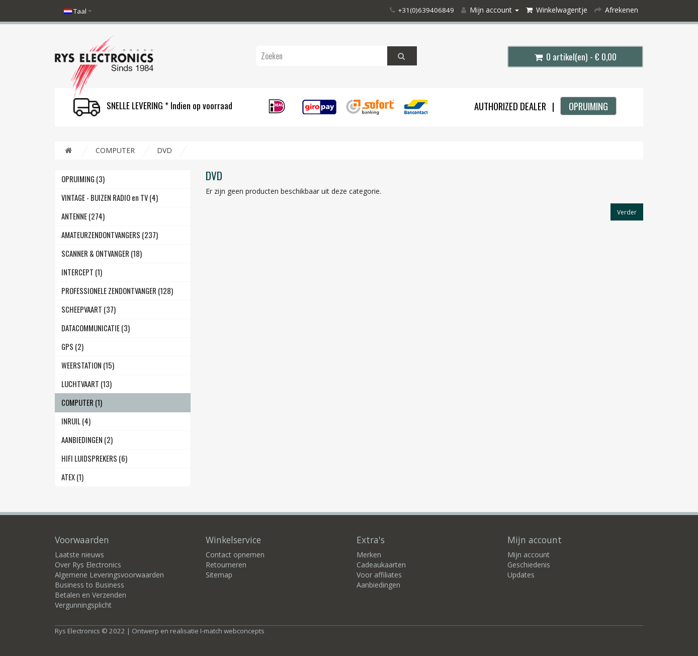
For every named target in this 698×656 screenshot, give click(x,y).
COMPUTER (115, 150)
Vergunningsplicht (83, 605)
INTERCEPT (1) (81, 272)
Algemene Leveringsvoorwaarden (109, 574)
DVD (164, 150)
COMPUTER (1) (81, 402)
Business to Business (89, 585)
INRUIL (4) (76, 421)
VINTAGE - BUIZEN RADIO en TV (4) (109, 197)
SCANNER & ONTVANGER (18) (101, 253)
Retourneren (226, 564)
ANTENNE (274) (83, 216)
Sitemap (219, 574)
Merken (369, 554)
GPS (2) (72, 346)
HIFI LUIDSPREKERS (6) (94, 458)
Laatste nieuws (79, 554)
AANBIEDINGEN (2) (87, 439)
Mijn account (528, 554)
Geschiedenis (528, 564)
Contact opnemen (235, 554)
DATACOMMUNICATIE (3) (95, 328)
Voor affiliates (379, 574)
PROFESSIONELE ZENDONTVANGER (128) (117, 290)
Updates (521, 574)
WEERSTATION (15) (87, 365)
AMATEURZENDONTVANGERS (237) (109, 235)
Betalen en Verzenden (90, 595)
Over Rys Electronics (88, 564)
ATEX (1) (72, 477)
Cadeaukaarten (381, 564)
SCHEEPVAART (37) (88, 309)
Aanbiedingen (378, 585)
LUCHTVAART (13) (86, 384)
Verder (627, 212)
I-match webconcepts (232, 630)
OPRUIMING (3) (83, 179)
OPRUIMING (588, 106)
